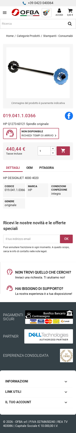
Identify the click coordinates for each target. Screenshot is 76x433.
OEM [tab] (29, 168)
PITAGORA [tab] (46, 168)
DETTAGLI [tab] (13, 168)
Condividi (69, 116)
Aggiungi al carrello (63, 151)
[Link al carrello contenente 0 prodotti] (70, 12)
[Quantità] (44, 150)
